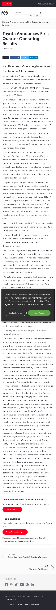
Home (5, 22)
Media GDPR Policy (24, 596)
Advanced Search (36, 16)
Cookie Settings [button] (15, 313)
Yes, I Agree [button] (39, 313)
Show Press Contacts (15, 532)
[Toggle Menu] (52, 12)
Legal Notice (38, 596)
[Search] (28, 12)
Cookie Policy (10, 599)
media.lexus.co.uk (45, 4)
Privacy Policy (10, 596)
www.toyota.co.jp (28, 325)
